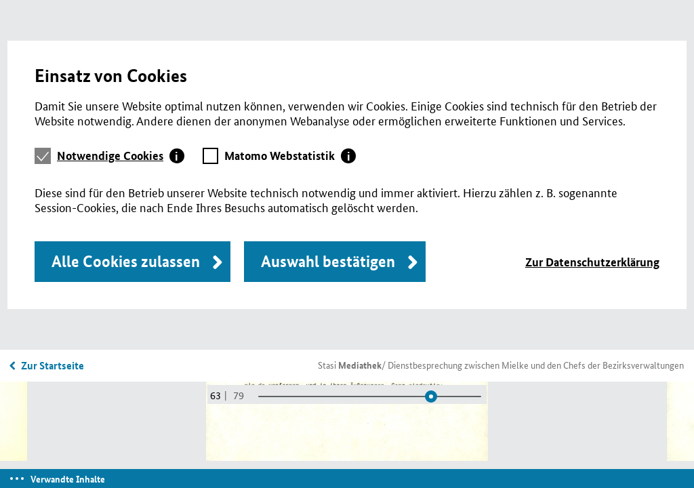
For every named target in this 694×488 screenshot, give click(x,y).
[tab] (120, 156)
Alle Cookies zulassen (126, 261)
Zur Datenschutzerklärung (592, 262)
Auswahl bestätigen (328, 261)
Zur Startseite (52, 365)
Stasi (350, 364)
